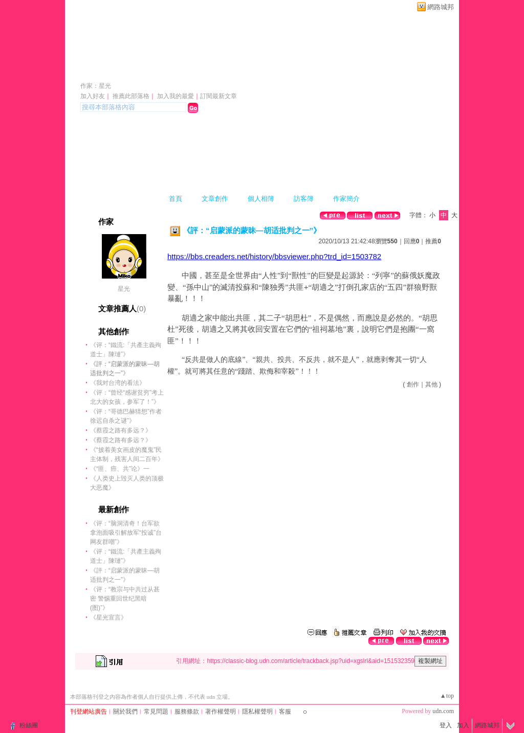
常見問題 (156, 711)
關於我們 (125, 711)
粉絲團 (28, 725)
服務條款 (186, 711)
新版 (218, 71)
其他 (431, 384)
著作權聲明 (220, 711)
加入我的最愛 (175, 96)
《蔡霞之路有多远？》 (120, 430)
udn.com (443, 711)
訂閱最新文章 (218, 96)
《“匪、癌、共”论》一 (119, 468)
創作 (413, 384)
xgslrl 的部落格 (128, 71)
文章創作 (215, 198)
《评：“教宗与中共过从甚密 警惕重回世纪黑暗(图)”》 (125, 598)
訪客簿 (304, 198)
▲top (447, 695)
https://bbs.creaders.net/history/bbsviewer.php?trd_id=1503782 (274, 256)
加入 (463, 725)
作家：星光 (95, 85)
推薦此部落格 (131, 96)
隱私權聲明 (257, 711)
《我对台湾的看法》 (117, 382)
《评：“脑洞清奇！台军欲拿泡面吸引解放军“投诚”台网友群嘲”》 (126, 532)
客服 (285, 711)
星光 (124, 288)
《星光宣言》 (108, 617)
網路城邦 (440, 7)
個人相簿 (261, 198)
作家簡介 (346, 198)
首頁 (175, 198)
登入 (446, 725)
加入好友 (92, 96)
